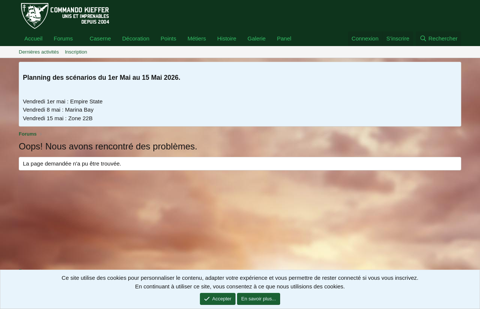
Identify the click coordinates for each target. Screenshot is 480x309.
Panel (284, 38)
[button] (79, 38)
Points (168, 38)
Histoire (226, 38)
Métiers (197, 38)
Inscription (76, 52)
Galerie (257, 38)
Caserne (100, 38)
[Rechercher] (438, 38)
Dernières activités (39, 52)
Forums (63, 38)
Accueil (33, 38)
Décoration (136, 38)
